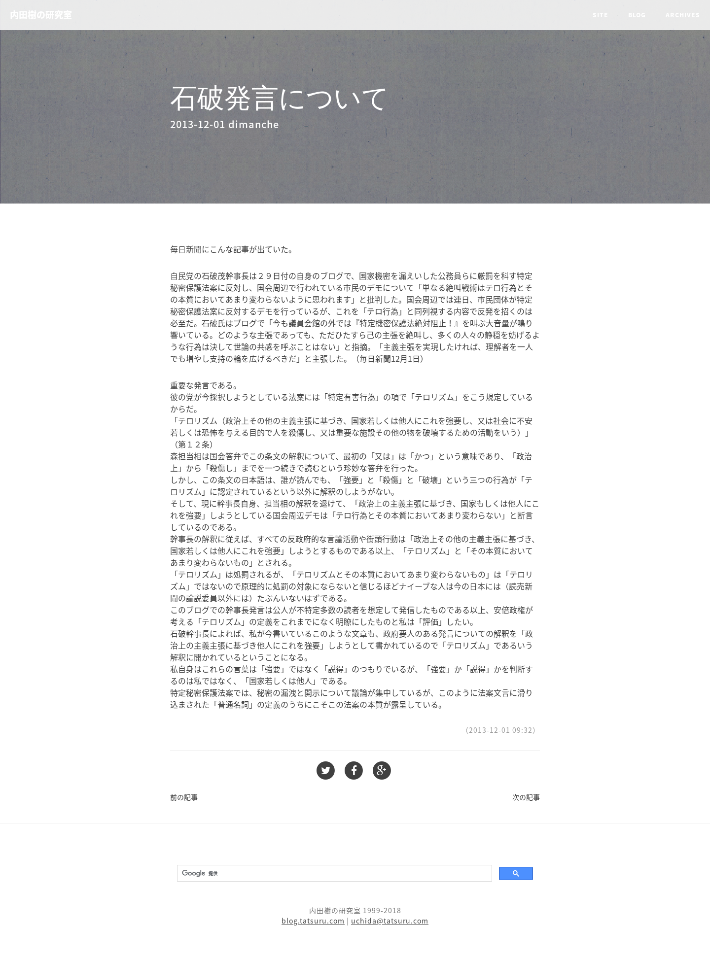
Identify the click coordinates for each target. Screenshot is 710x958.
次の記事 (526, 797)
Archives (683, 14)
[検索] (333, 873)
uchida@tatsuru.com (389, 920)
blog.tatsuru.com (313, 920)
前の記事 (184, 797)
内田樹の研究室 (41, 14)
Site (600, 14)
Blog (637, 14)
